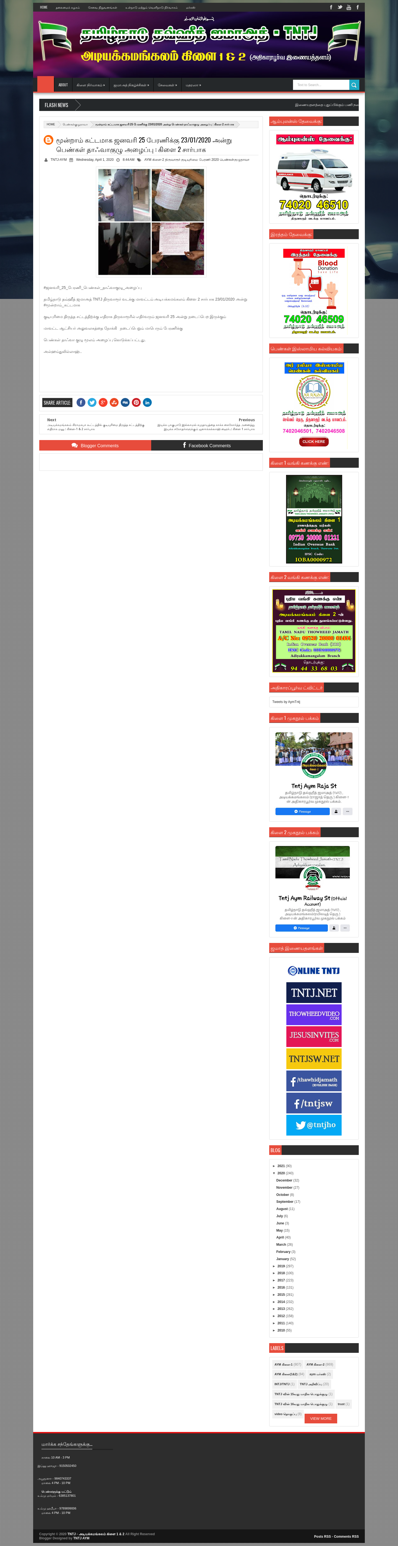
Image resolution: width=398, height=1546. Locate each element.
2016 (281, 1287)
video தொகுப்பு (285, 1414)
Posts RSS (322, 1537)
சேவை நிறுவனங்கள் (102, 7)
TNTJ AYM (81, 1538)
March (281, 1245)
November (285, 1188)
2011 (281, 1323)
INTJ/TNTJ (281, 1384)
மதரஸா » (193, 84)
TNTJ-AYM (59, 160)
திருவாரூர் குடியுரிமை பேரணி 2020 (192, 160)
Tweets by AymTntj (286, 702)
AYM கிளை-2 (154, 160)
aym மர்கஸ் (318, 1374)
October (283, 1195)
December (284, 1180)
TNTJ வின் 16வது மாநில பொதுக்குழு (301, 1404)
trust (341, 1404)
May (280, 1230)
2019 (281, 1266)
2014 (281, 1302)
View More (321, 1418)
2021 (281, 1166)
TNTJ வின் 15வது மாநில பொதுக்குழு (301, 1394)
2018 (281, 1273)
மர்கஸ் (190, 7)
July (280, 1216)
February (284, 1252)
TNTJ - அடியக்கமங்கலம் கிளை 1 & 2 (95, 1534)
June (280, 1223)
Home (44, 7)
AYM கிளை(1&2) (285, 1374)
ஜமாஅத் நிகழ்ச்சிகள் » (131, 84)
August (282, 1209)
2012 (281, 1316)
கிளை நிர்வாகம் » (91, 84)
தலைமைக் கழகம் (68, 7)
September (285, 1202)
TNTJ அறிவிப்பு (311, 1384)
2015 (281, 1295)
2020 (281, 1173)
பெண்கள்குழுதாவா (75, 124)
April (280, 1237)
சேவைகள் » (167, 84)
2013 (281, 1309)
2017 (281, 1280)
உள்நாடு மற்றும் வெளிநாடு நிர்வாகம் (151, 7)
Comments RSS (346, 1537)
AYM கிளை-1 (283, 1364)
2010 (281, 1330)
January (283, 1259)
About (63, 84)
